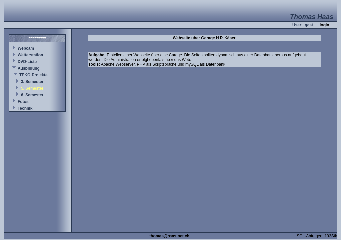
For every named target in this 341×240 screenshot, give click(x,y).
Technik (25, 108)
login (324, 25)
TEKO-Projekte (33, 75)
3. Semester (32, 81)
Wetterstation (30, 55)
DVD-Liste (27, 61)
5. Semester (32, 88)
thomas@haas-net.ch (169, 236)
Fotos (23, 101)
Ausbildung (29, 68)
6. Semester (32, 95)
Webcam (26, 48)
